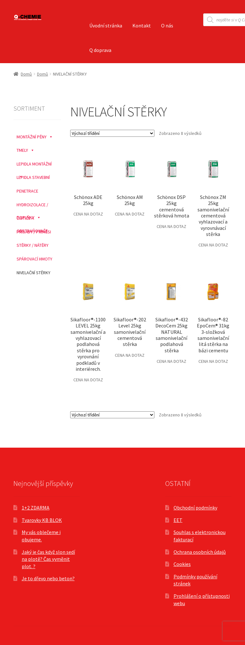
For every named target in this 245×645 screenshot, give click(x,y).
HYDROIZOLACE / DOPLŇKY (32, 205)
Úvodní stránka (105, 25)
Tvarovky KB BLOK (42, 520)
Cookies (182, 564)
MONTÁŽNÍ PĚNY (35, 135)
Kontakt (141, 25)
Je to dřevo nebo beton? (48, 578)
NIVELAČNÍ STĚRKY (33, 272)
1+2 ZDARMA (35, 507)
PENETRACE (27, 191)
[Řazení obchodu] (112, 133)
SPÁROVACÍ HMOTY (34, 259)
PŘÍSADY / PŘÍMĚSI (34, 232)
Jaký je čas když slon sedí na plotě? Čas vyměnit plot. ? (48, 559)
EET (178, 520)
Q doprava (100, 50)
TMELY (25, 148)
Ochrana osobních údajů (200, 552)
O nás (167, 25)
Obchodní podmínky (195, 507)
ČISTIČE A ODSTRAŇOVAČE (32, 218)
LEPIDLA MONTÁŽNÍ (34, 164)
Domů (26, 74)
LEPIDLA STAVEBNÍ (33, 177)
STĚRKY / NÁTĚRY (32, 245)
